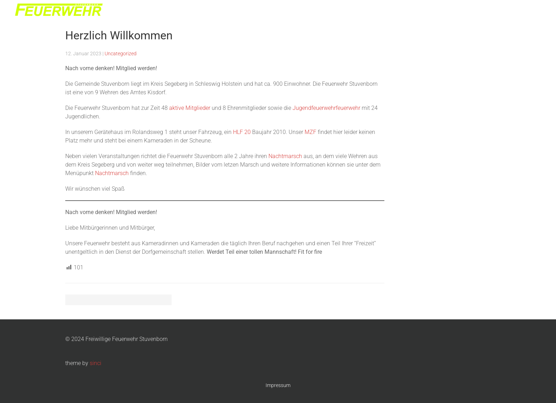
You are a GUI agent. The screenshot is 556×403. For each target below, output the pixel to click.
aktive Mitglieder (189, 108)
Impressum (278, 385)
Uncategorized (121, 53)
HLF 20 (242, 132)
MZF (310, 132)
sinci (95, 363)
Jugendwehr (453, 10)
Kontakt (527, 10)
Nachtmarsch (493, 10)
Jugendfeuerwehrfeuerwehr (326, 108)
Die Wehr (419, 10)
